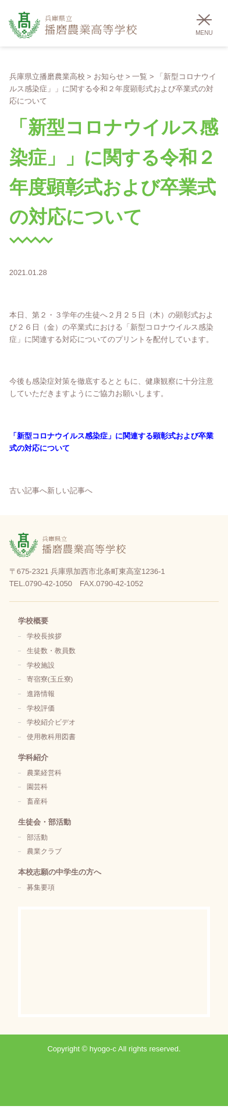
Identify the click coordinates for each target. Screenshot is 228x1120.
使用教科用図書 (51, 736)
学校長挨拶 (44, 636)
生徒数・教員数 (51, 650)
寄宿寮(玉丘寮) (50, 679)
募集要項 (41, 887)
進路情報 (41, 693)
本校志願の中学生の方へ (59, 872)
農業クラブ (44, 851)
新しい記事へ (69, 490)
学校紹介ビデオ (51, 722)
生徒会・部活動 (44, 822)
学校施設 (41, 665)
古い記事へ (28, 490)
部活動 (37, 837)
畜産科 (37, 801)
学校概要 (33, 620)
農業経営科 (44, 772)
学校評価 (41, 708)
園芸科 (37, 786)
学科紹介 (33, 757)
